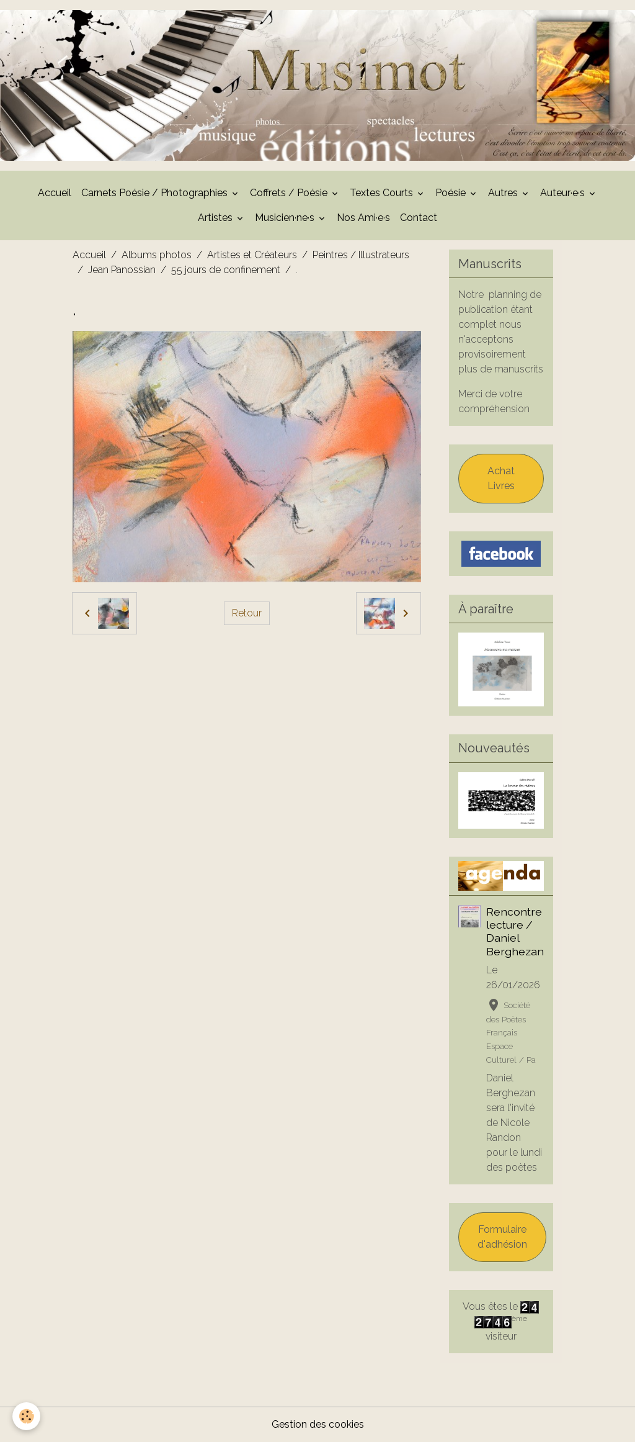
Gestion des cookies (318, 1424)
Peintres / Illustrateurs (361, 255)
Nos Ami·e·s (363, 217)
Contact (418, 217)
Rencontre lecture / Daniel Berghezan (515, 931)
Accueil (54, 193)
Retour (247, 613)
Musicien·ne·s (286, 217)
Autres (504, 193)
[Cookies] (26, 1416)
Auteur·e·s (563, 193)
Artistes (216, 217)
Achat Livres (501, 478)
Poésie (451, 193)
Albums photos (157, 255)
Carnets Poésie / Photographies (155, 193)
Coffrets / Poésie (290, 193)
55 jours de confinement (225, 270)
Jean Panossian (122, 270)
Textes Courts (382, 193)
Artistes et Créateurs (252, 255)
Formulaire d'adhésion (502, 1236)
